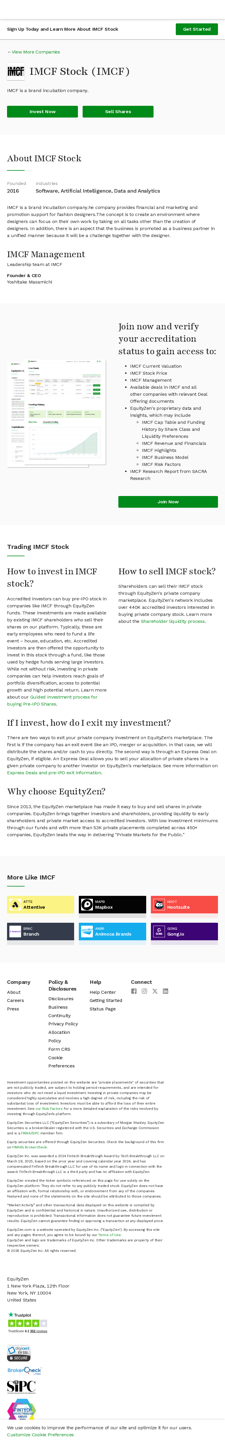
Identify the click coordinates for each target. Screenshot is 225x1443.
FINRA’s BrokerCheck (29, 1147)
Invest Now (43, 111)
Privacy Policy (63, 1023)
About (13, 992)
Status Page (102, 1009)
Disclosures (60, 998)
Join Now (168, 501)
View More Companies (36, 52)
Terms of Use (109, 1235)
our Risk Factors (49, 1109)
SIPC (35, 1133)
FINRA (25, 1133)
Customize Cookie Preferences (40, 1434)
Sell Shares (118, 111)
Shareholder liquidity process (173, 621)
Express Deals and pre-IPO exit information (54, 772)
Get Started (197, 29)
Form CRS (59, 1049)
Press (13, 1009)
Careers (15, 1000)
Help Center (103, 992)
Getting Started (106, 1000)
